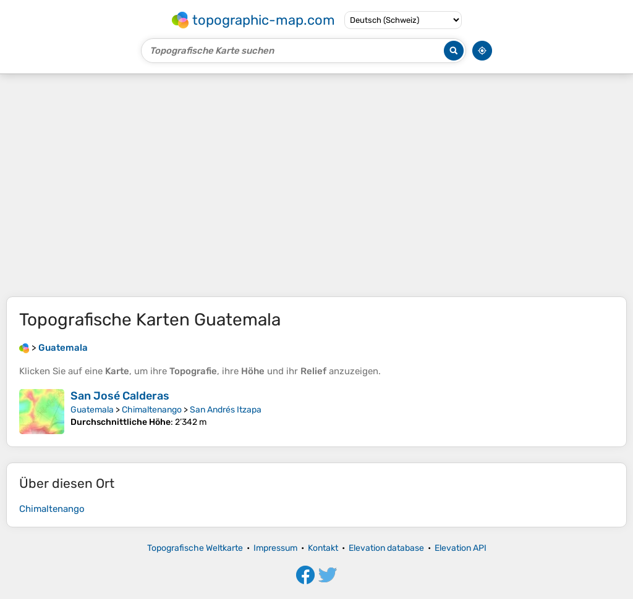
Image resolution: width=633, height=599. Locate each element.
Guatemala (92, 409)
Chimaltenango (152, 409)
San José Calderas (119, 396)
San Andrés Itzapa (225, 409)
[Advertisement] (316, 185)
